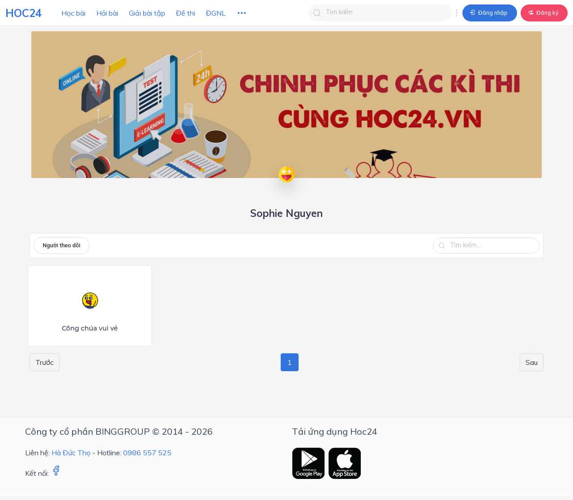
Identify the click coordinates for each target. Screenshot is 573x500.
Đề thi (185, 12)
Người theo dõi (61, 245)
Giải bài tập (147, 12)
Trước (44, 362)
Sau (532, 362)
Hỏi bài (107, 12)
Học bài (73, 12)
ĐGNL (216, 12)
